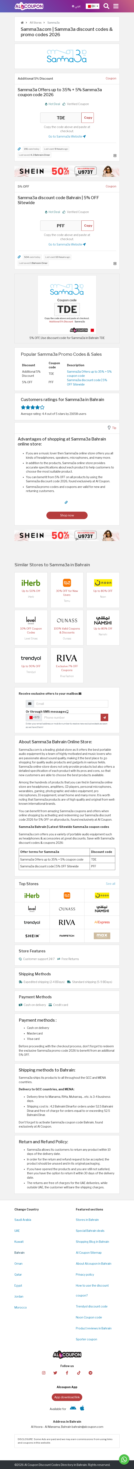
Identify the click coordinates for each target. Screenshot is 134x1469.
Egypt (18, 1285)
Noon (103, 596)
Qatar (18, 1274)
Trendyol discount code (92, 1306)
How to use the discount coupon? (92, 1290)
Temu (67, 600)
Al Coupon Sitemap (89, 1252)
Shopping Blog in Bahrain (92, 1241)
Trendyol (31, 672)
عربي (76, 6)
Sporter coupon (86, 1339)
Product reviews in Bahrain (94, 1328)
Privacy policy (85, 1274)
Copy (88, 118)
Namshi (103, 634)
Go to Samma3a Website (67, 136)
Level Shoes (31, 638)
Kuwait (19, 1241)
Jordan (18, 1296)
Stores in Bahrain (87, 1219)
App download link (67, 1397)
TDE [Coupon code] (61, 117)
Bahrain (19, 1252)
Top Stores (29, 883)
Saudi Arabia (22, 1219)
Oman (18, 1263)
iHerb (31, 596)
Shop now (67, 515)
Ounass (67, 638)
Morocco (20, 1307)
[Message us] (124, 1459)
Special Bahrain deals (90, 1230)
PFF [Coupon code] (61, 225)
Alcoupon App (67, 1387)
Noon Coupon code (89, 1317)
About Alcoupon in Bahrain (93, 1263)
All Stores (35, 22)
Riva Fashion (67, 676)
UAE (17, 1230)
